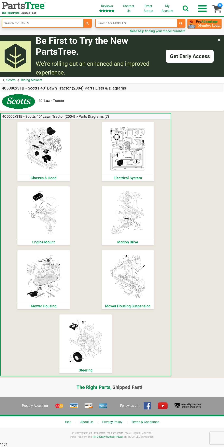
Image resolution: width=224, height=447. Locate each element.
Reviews (106, 8)
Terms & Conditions (145, 422)
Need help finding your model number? (157, 31)
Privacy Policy (112, 422)
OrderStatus (148, 8)
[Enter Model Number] (136, 23)
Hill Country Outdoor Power (108, 436)
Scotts (10, 80)
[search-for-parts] (87, 23)
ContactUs (128, 8)
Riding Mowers (31, 80)
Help (68, 422)
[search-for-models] (181, 23)
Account (167, 8)
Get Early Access (190, 56)
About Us (86, 422)
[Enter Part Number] (42, 23)
